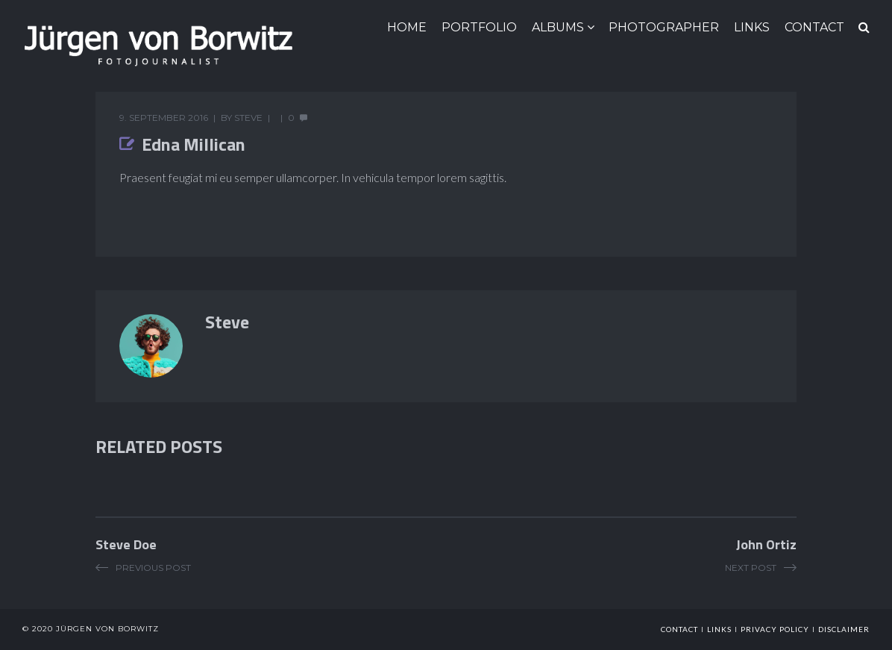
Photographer (664, 27)
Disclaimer (844, 629)
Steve (248, 117)
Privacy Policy (775, 629)
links (719, 629)
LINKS (752, 27)
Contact (679, 629)
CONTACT (814, 27)
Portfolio (479, 27)
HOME (407, 27)
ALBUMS (558, 27)
